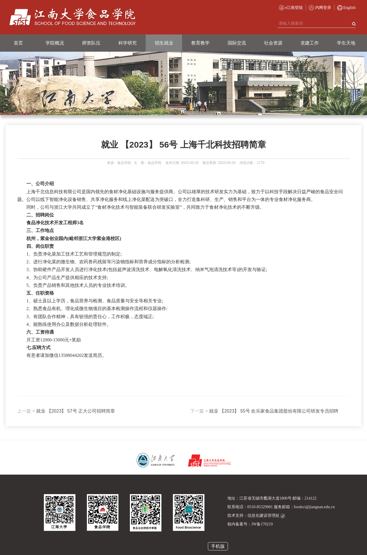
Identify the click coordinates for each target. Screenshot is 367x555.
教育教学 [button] (200, 42)
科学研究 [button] (127, 42)
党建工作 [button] (309, 42)
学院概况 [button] (55, 42)
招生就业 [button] (164, 42)
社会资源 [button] (273, 42)
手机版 (218, 546)
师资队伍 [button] (91, 42)
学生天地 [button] (346, 42)
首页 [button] (18, 42)
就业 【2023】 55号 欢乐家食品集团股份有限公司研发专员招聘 (264, 411)
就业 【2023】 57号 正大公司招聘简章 (66, 411)
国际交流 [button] (237, 42)
